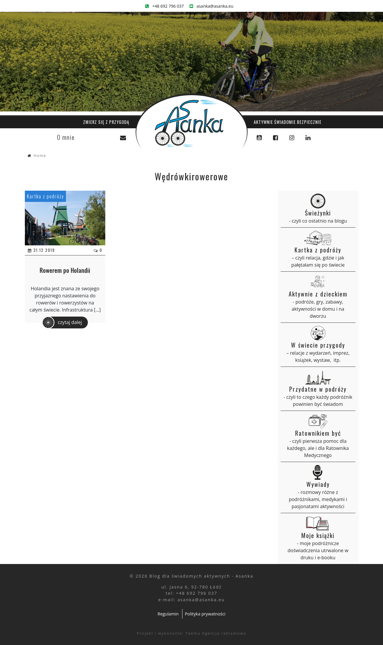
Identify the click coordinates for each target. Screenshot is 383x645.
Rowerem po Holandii (65, 270)
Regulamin (168, 614)
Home (40, 155)
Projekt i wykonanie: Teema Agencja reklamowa (191, 633)
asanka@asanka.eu (211, 6)
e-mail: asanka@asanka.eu (191, 599)
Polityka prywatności (205, 614)
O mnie (66, 137)
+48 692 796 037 (164, 6)
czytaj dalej (62, 322)
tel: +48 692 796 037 (191, 593)
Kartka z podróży (45, 196)
